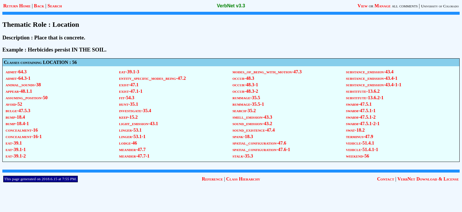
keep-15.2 (128, 117)
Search (54, 5)
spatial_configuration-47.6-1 (261, 149)
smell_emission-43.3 (252, 117)
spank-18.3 (242, 136)
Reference (212, 178)
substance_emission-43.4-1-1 (373, 84)
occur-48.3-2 (245, 91)
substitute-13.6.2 (363, 91)
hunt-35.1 (128, 104)
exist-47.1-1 (131, 91)
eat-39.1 (14, 142)
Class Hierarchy (243, 178)
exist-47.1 (128, 84)
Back (39, 5)
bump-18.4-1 (17, 123)
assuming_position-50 (26, 97)
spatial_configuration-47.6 (259, 142)
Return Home (17, 5)
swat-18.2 (355, 129)
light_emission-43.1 (138, 123)
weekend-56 (357, 155)
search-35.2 (244, 110)
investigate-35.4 (135, 110)
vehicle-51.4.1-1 (362, 149)
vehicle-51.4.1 (360, 142)
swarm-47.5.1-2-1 (363, 123)
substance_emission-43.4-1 (371, 78)
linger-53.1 (130, 129)
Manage (382, 5)
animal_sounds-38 (23, 84)
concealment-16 (22, 129)
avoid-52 (14, 104)
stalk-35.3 (242, 155)
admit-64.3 (16, 71)
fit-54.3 (126, 97)
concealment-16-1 (24, 136)
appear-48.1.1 (19, 91)
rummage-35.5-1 (248, 104)
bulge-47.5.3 (18, 110)
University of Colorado (440, 6)
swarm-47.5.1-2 (361, 117)
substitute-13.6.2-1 (365, 97)
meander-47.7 (132, 149)
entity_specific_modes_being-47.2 (152, 78)
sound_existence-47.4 (253, 129)
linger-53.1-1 (132, 136)
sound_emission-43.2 (252, 123)
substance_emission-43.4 (370, 71)
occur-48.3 (243, 78)
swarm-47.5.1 (359, 104)
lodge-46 (128, 142)
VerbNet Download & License (428, 178)
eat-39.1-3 (129, 71)
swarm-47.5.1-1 (361, 110)
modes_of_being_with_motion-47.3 (267, 71)
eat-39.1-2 (16, 155)
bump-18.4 (15, 117)
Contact (385, 178)
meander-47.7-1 (134, 155)
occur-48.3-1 (245, 84)
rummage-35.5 (246, 97)
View (363, 5)
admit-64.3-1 (18, 78)
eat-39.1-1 (16, 149)
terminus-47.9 (359, 136)
